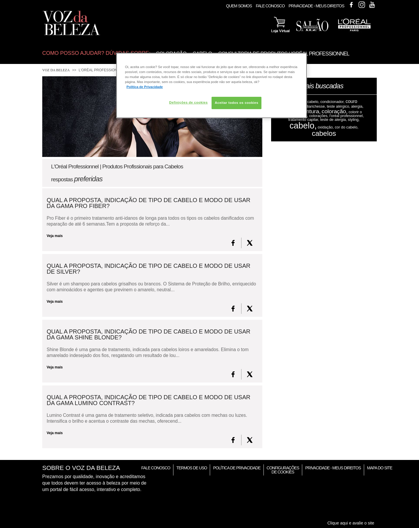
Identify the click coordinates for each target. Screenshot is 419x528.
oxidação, (326, 127)
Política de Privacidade (236, 468)
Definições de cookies (188, 102)
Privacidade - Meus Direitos (316, 6)
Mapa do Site (379, 468)
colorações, (318, 116)
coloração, (335, 111)
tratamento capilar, (303, 119)
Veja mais (55, 236)
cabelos (324, 133)
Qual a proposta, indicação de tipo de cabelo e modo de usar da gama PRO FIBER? (148, 203)
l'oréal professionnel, (347, 116)
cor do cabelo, (346, 127)
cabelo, (303, 125)
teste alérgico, (338, 106)
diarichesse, (316, 106)
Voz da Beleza (56, 70)
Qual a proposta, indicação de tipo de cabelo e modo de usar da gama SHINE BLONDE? (148, 334)
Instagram (362, 4)
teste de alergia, (333, 119)
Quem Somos (239, 6)
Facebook (351, 4)
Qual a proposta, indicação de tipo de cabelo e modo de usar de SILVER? (148, 269)
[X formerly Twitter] (249, 243)
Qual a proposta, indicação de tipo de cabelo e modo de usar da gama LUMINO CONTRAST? (148, 400)
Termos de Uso (191, 468)
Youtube (372, 4)
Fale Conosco (270, 6)
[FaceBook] (233, 243)
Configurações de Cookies (283, 470)
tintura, (312, 111)
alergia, (357, 106)
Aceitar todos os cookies (236, 102)
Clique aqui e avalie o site (350, 523)
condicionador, (332, 101)
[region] (211, 85)
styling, (354, 119)
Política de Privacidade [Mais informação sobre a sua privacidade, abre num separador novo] (144, 87)
